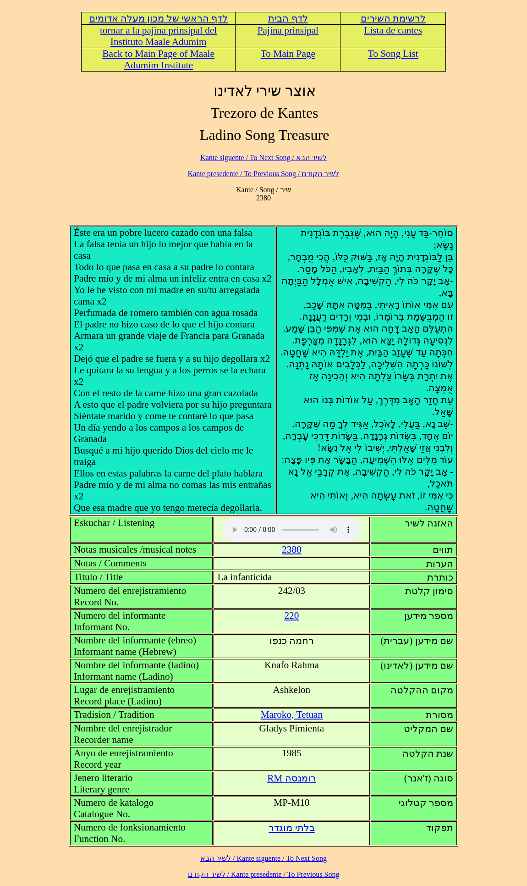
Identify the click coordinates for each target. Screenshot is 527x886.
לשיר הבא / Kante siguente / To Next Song (263, 157)
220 (291, 615)
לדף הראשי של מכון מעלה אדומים (158, 18)
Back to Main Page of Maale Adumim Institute (158, 59)
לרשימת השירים (393, 18)
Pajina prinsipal (288, 30)
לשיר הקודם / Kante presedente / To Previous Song (264, 173)
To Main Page (288, 53)
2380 (292, 549)
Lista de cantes (393, 30)
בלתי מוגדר (291, 827)
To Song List (393, 53)
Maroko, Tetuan (292, 714)
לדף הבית (287, 18)
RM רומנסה (291, 778)
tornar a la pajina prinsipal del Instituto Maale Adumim (158, 36)
